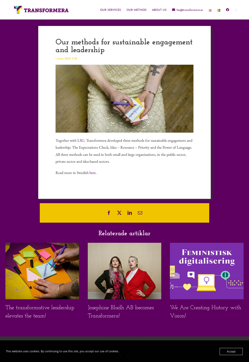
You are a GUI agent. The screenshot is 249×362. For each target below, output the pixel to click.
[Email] (140, 213)
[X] (119, 213)
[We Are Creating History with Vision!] (207, 245)
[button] (236, 10)
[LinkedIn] (129, 213)
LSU (80, 140)
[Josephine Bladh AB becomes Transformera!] (124, 245)
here (92, 172)
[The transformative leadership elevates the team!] (42, 245)
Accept (231, 351)
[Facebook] (109, 213)
